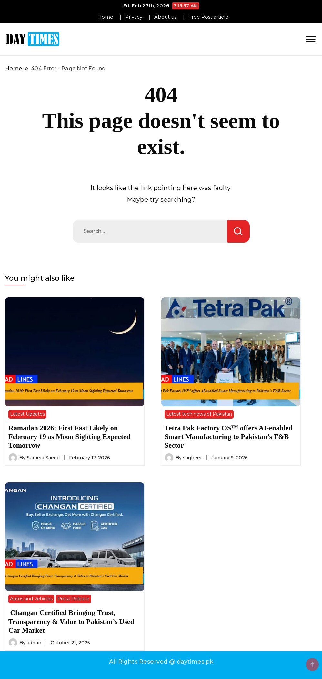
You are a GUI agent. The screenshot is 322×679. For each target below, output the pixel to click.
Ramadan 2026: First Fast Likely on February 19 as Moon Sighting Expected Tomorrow (69, 437)
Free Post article (208, 17)
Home (105, 17)
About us (165, 17)
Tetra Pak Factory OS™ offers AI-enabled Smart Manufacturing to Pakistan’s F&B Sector (229, 437)
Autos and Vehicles (31, 599)
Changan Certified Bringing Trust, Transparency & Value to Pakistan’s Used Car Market (71, 621)
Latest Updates (27, 414)
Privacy (133, 17)
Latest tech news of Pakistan (199, 414)
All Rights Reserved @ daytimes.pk (161, 661)
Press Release (73, 599)
